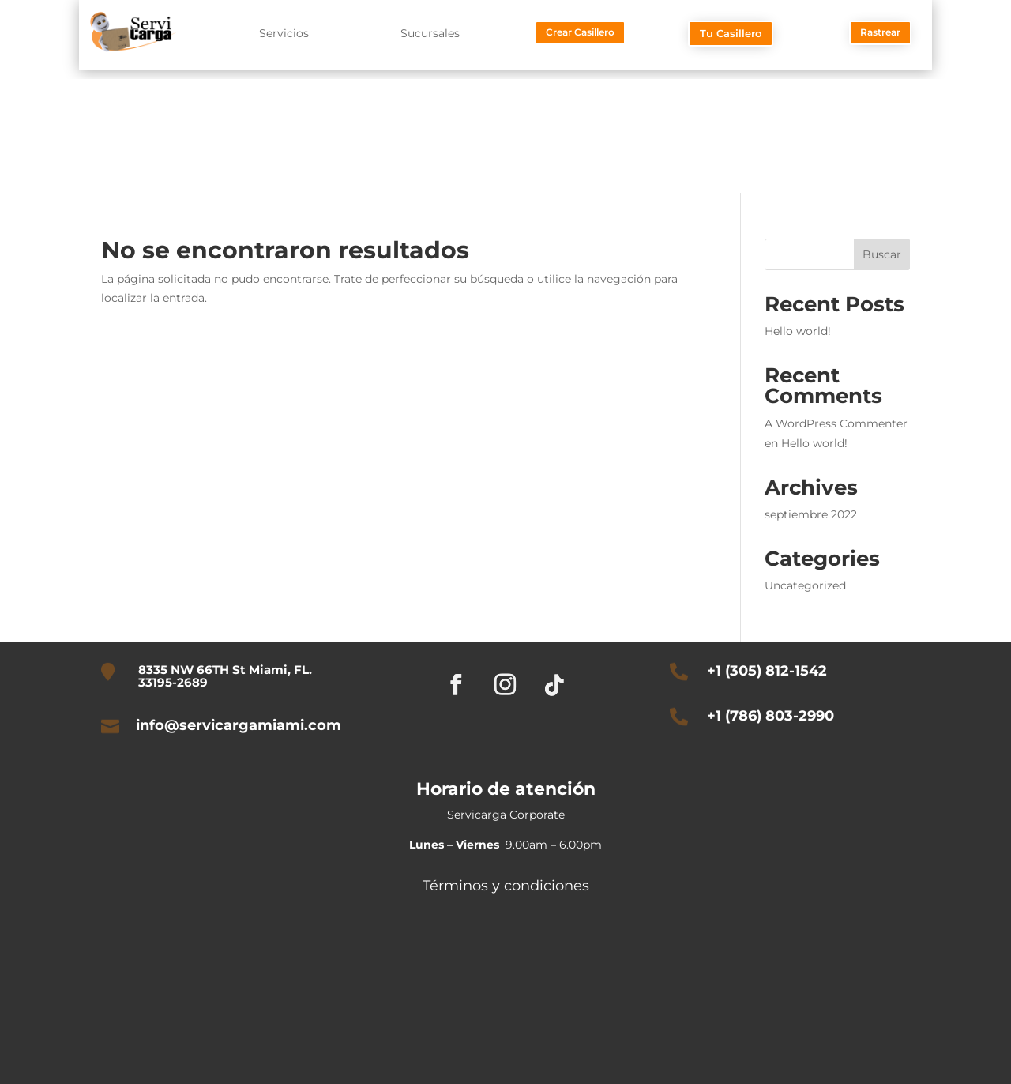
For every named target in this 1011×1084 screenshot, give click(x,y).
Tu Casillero (730, 33)
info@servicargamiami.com (238, 725)
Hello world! (798, 331)
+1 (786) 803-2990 (770, 716)
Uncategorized (805, 585)
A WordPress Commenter (836, 423)
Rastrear (880, 32)
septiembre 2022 (811, 514)
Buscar (882, 254)
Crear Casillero (580, 32)
